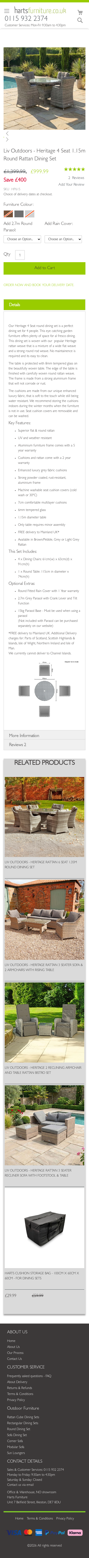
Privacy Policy (16, 1400)
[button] (44, 133)
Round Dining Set (18, 1429)
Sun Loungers (16, 1453)
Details (14, 305)
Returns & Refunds (19, 1388)
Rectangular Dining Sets (22, 1423)
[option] (8, 213)
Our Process (15, 1353)
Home (11, 1341)
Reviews (17, 745)
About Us (13, 1347)
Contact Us (14, 1359)
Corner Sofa (15, 1441)
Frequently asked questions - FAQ (29, 1376)
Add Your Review (71, 185)
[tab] (44, 304)
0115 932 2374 (26, 19)
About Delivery (17, 1382)
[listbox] (43, 214)
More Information (24, 736)
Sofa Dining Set (17, 1435)
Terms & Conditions (20, 1394)
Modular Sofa (15, 1447)
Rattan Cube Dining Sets (23, 1417)
